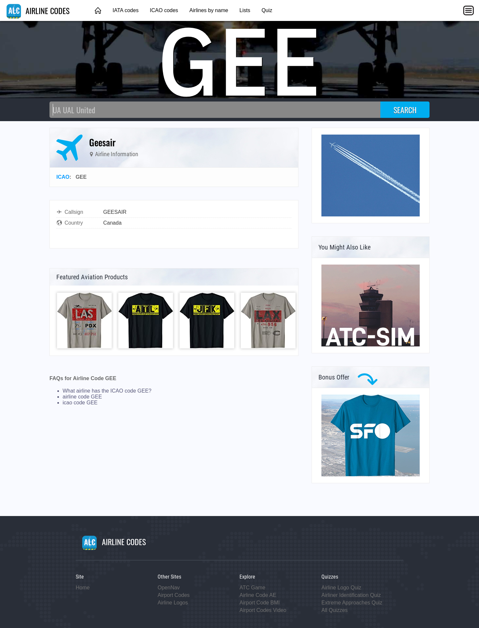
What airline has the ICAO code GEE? (107, 391)
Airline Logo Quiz (341, 587)
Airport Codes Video (262, 610)
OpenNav (169, 587)
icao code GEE (80, 402)
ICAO (62, 177)
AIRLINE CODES (38, 10)
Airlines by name (208, 10)
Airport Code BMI (259, 602)
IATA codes (125, 10)
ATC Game (252, 587)
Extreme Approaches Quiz (351, 602)
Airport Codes (174, 595)
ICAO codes (164, 10)
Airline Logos (173, 602)
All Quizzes (334, 610)
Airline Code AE (257, 595)
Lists (244, 10)
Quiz (266, 10)
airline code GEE (82, 396)
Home (83, 587)
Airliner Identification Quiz (351, 595)
